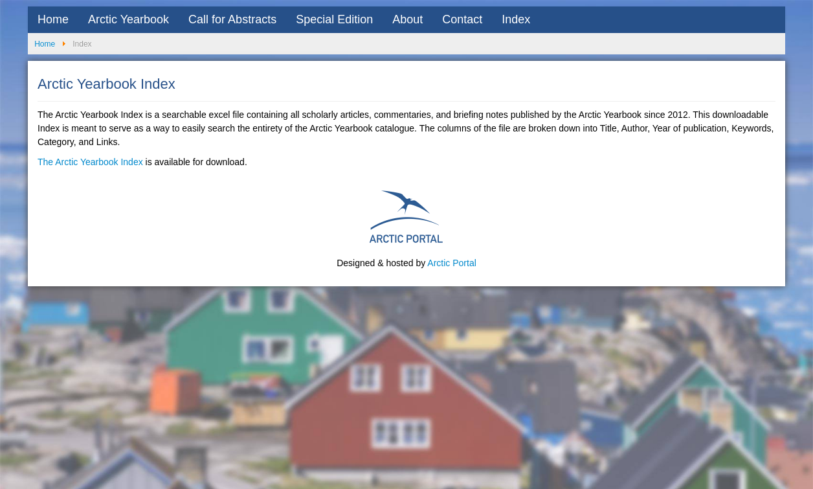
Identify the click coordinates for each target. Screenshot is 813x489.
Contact (462, 19)
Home (53, 19)
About (407, 19)
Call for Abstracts (232, 19)
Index (516, 19)
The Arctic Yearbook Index (90, 162)
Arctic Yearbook (128, 19)
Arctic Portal (451, 263)
